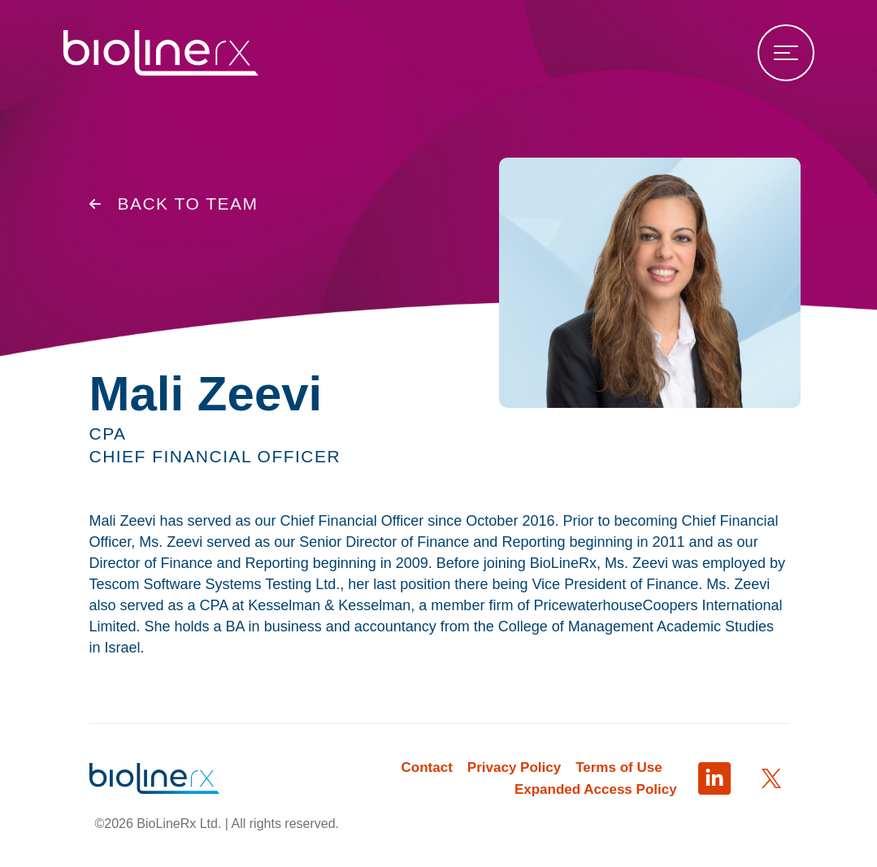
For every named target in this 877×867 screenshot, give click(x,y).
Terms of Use (618, 767)
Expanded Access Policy (595, 789)
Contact (427, 767)
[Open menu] (786, 52)
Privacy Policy (514, 767)
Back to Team (173, 207)
